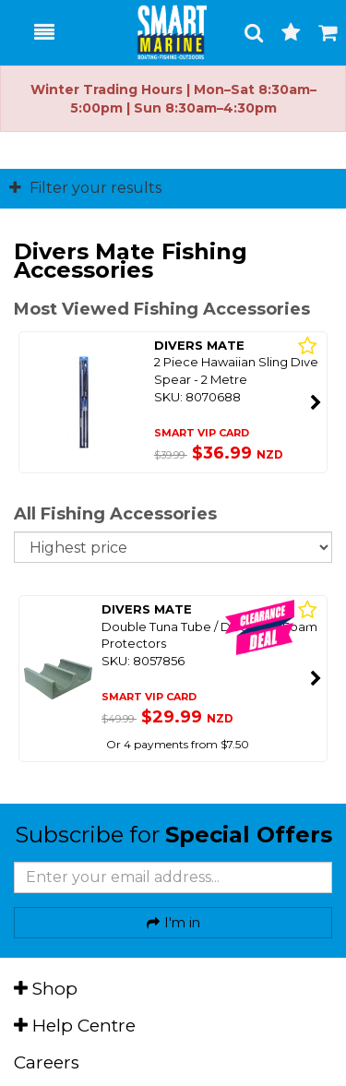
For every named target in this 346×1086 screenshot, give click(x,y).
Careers (46, 1062)
